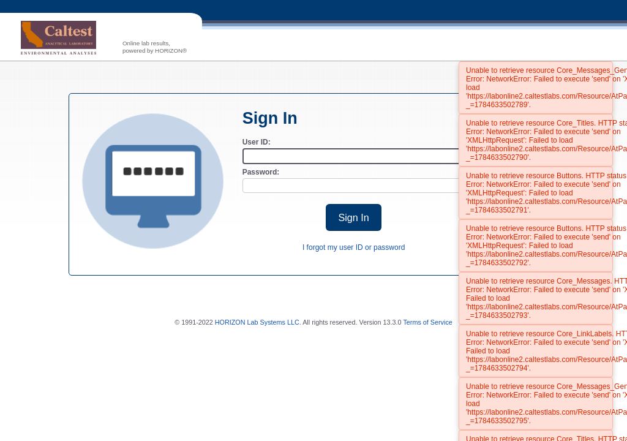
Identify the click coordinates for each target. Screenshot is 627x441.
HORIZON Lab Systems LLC (257, 322)
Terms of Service (427, 322)
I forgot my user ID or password (353, 247)
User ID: (256, 142)
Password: (261, 172)
